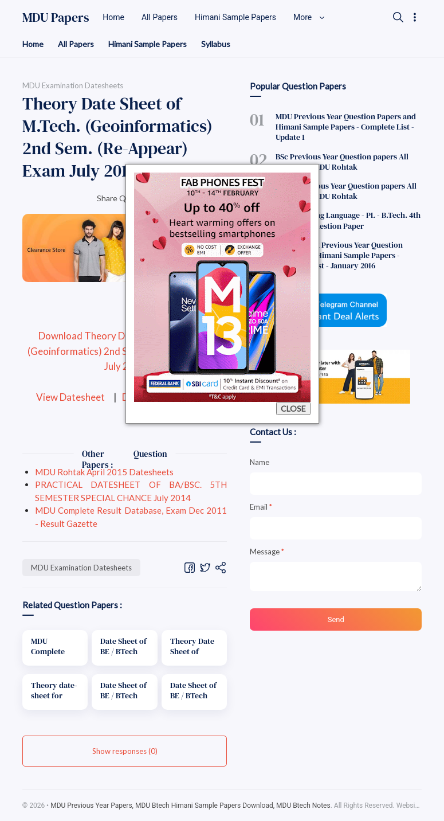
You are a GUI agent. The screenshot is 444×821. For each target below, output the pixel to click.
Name (259, 462)
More (309, 17)
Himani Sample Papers (147, 44)
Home (33, 44)
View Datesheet (70, 397)
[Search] (398, 17)
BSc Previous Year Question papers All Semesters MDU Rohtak (342, 162)
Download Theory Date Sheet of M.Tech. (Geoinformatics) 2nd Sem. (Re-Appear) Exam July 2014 (124, 351)
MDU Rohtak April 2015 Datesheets (104, 472)
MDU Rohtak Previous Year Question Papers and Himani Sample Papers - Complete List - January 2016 (339, 255)
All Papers (76, 44)
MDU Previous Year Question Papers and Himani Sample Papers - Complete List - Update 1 (346, 127)
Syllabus (215, 44)
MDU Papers (55, 17)
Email (261, 506)
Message (267, 551)
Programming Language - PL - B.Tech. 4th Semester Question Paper (348, 220)
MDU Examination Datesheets (81, 567)
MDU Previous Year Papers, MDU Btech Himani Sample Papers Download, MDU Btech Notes (190, 806)
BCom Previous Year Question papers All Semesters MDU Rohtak (346, 191)
